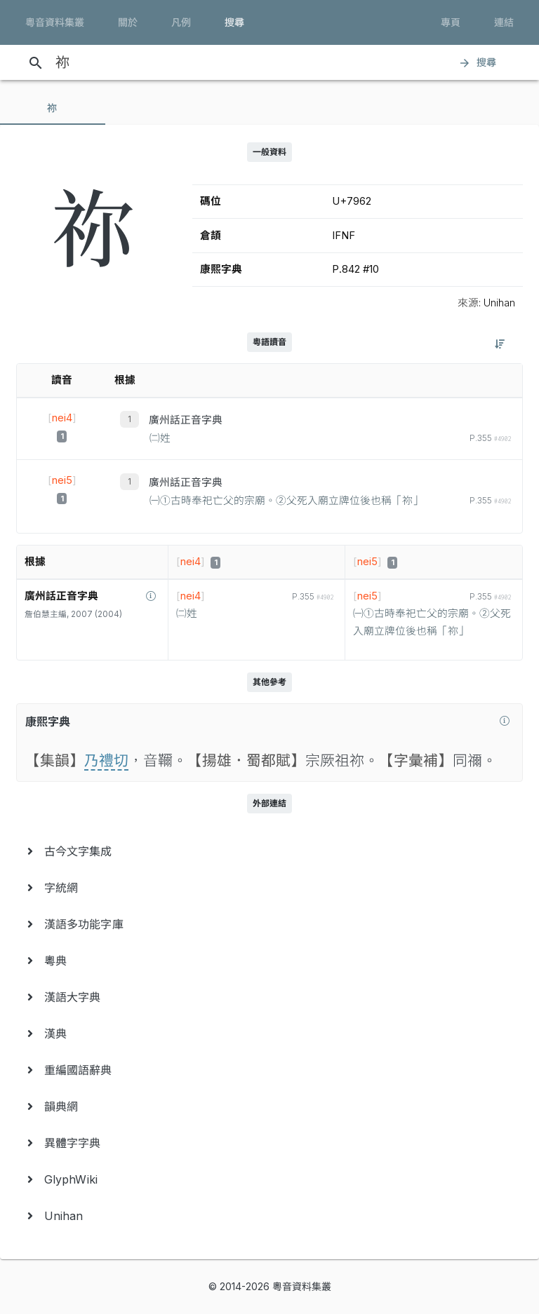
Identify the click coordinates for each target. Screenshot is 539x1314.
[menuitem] (269, 851)
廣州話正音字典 (185, 420)
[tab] (52, 108)
